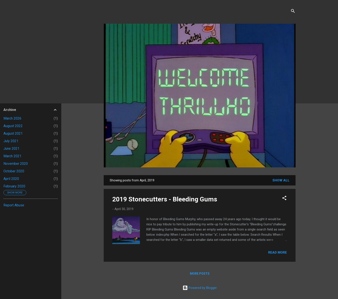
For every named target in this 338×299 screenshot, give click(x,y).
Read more (277, 252)
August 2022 (13, 126)
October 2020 (13, 171)
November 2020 (15, 164)
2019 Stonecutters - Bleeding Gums (164, 199)
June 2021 (11, 148)
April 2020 (11, 179)
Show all (280, 180)
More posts (200, 273)
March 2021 (12, 156)
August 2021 (13, 133)
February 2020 (14, 186)
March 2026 (12, 118)
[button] (284, 198)
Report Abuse (13, 205)
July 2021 (10, 141)
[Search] (293, 11)
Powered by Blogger (200, 288)
